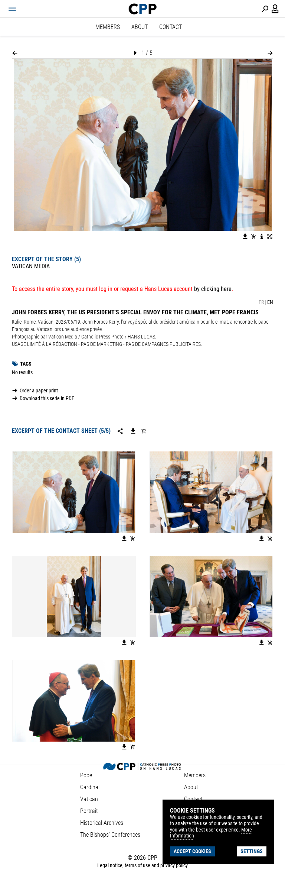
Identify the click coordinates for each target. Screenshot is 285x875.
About (139, 26)
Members (107, 26)
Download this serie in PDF (47, 398)
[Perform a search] (265, 9)
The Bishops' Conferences (110, 834)
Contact (170, 26)
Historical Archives (101, 822)
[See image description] (261, 236)
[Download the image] (245, 236)
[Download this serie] (133, 431)
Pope (86, 775)
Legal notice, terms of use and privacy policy (142, 865)
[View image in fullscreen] (269, 236)
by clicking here (213, 288)
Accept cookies (192, 851)
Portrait (89, 810)
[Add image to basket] (253, 236)
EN (270, 302)
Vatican (89, 799)
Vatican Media (31, 266)
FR (261, 302)
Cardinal (89, 787)
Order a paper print (39, 390)
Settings (251, 851)
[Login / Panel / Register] (275, 9)
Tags (26, 364)
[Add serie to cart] (143, 431)
